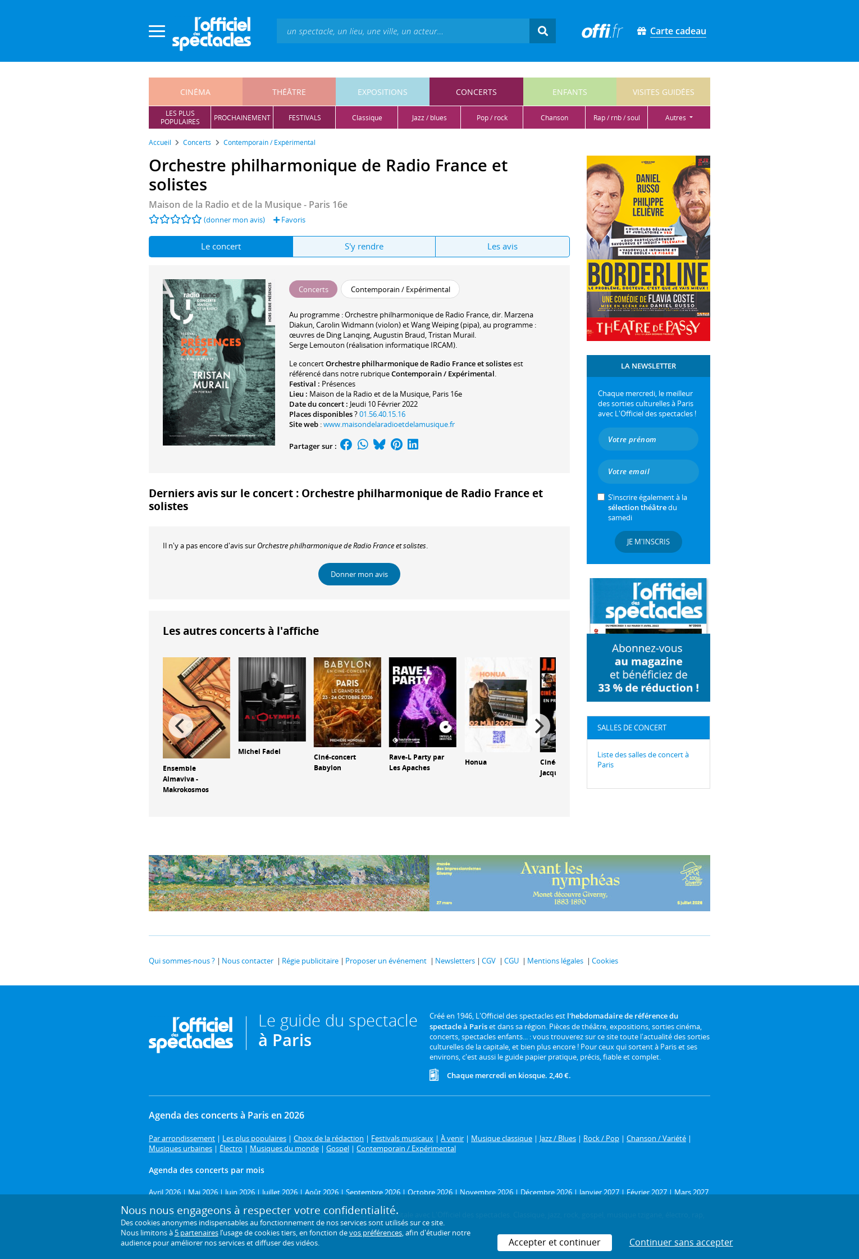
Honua (476, 762)
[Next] (538, 725)
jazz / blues (429, 117)
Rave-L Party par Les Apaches (416, 762)
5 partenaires (196, 1233)
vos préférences (375, 1233)
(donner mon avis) (234, 220)
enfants (569, 92)
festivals (305, 117)
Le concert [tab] (221, 246)
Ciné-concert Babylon (335, 762)
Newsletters (455, 961)
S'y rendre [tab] (364, 246)
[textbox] (403, 31)
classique (367, 117)
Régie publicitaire (310, 961)
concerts (476, 92)
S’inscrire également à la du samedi (647, 507)
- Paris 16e (248, 204)
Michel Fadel (259, 751)
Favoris (289, 220)
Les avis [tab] (502, 246)
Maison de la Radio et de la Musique (369, 394)
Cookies (605, 961)
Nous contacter (247, 961)
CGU (511, 961)
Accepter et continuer (555, 1242)
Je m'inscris (648, 542)
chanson (554, 117)
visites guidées (663, 92)
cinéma (195, 92)
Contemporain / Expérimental (443, 374)
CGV (489, 961)
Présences (338, 384)
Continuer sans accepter (681, 1242)
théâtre (289, 92)
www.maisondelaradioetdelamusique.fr (389, 424)
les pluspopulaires (180, 117)
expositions (383, 92)
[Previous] (180, 725)
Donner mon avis (359, 574)
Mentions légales (555, 961)
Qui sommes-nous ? (182, 961)
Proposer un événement (386, 961)
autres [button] (676, 117)
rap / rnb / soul (616, 117)
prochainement (242, 117)
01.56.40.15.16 (382, 414)
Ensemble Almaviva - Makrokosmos (186, 778)
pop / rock (492, 117)
